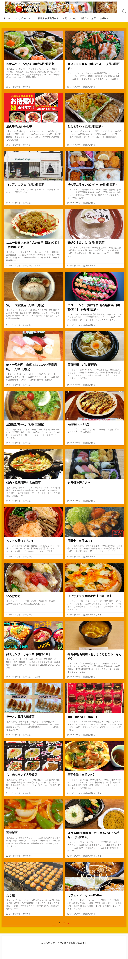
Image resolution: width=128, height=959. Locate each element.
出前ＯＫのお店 (88, 18)
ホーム (6, 18)
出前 (38, 266)
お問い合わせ (69, 18)
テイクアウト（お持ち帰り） (22, 87)
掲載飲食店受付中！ (48, 18)
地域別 (102, 18)
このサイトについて (24, 18)
